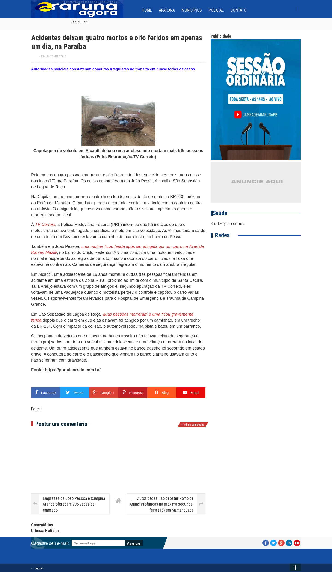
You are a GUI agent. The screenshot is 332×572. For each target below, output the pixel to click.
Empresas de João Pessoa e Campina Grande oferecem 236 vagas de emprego (74, 504)
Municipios (192, 10)
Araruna (167, 10)
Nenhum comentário (52, 56)
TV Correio (45, 224)
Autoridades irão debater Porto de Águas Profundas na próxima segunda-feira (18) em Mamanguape (162, 504)
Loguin (39, 568)
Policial (216, 10)
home (147, 10)
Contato (238, 10)
